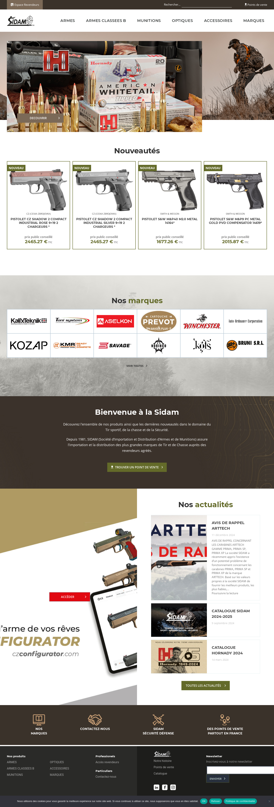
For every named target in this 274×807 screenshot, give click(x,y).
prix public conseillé (38, 239)
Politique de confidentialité (240, 801)
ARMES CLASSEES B (106, 20)
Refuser (215, 801)
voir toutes (135, 366)
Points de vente (256, 4)
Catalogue (160, 774)
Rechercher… (172, 4)
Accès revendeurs (107, 763)
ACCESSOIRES (218, 20)
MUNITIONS (149, 20)
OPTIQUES (182, 20)
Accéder (67, 598)
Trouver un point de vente (135, 467)
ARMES (67, 20)
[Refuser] (269, 801)
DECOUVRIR (38, 118)
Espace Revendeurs (25, 4)
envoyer (216, 779)
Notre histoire (163, 761)
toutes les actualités (203, 687)
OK (204, 801)
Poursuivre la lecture (225, 595)
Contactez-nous (106, 777)
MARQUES (253, 20)
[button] (101, 126)
